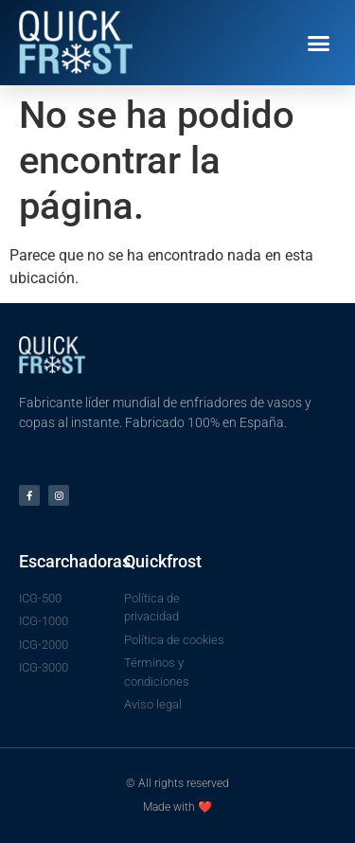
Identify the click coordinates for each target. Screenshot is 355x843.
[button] (319, 43)
